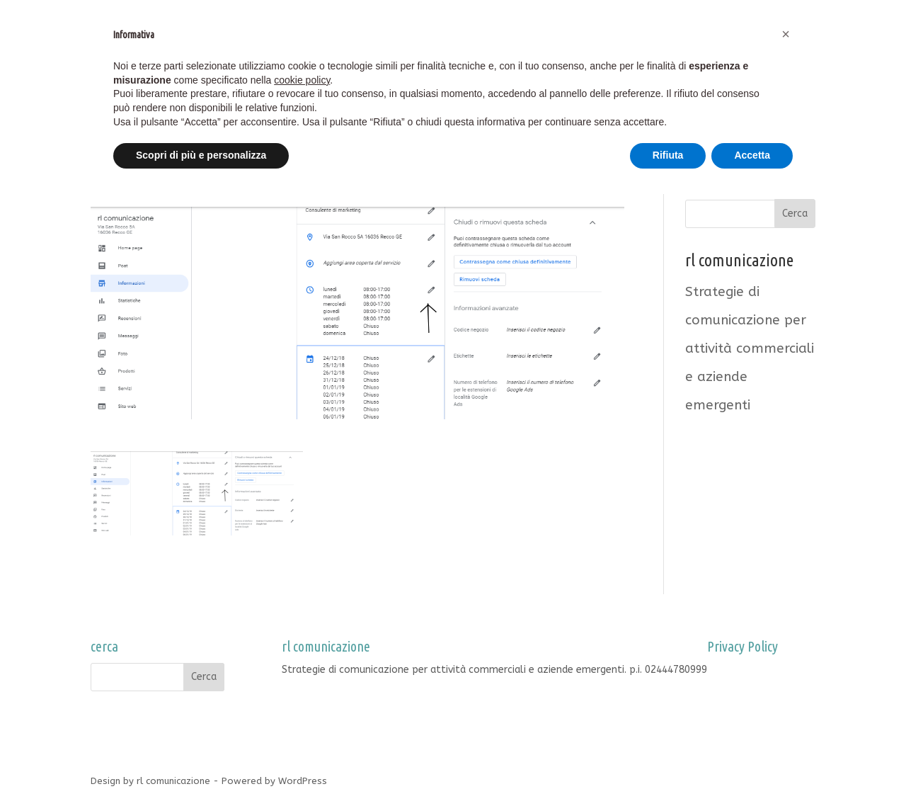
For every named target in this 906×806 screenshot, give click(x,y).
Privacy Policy (738, 670)
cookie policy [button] (302, 80)
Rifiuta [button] (668, 155)
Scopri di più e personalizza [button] (201, 155)
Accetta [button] (752, 155)
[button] (785, 34)
